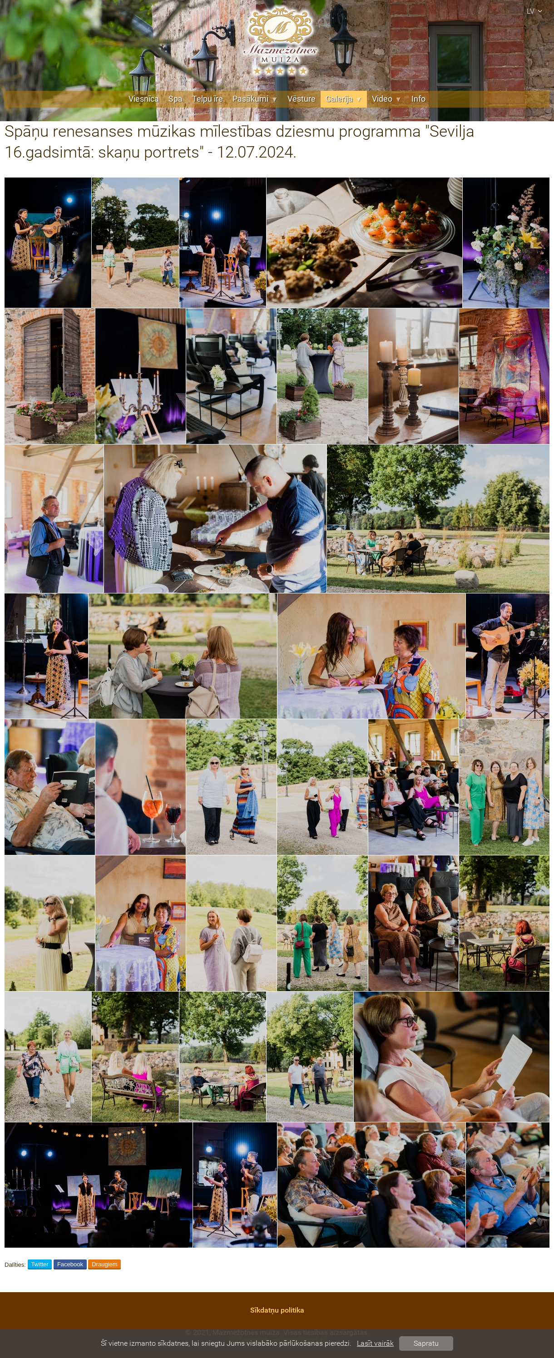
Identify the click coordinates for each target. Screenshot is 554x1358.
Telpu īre (207, 99)
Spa (175, 99)
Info (418, 99)
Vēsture (301, 99)
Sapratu (426, 1343)
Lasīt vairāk (375, 1343)
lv (536, 11)
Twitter (39, 1264)
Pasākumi (255, 99)
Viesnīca (144, 99)
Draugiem (104, 1264)
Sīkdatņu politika (277, 1310)
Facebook (70, 1264)
